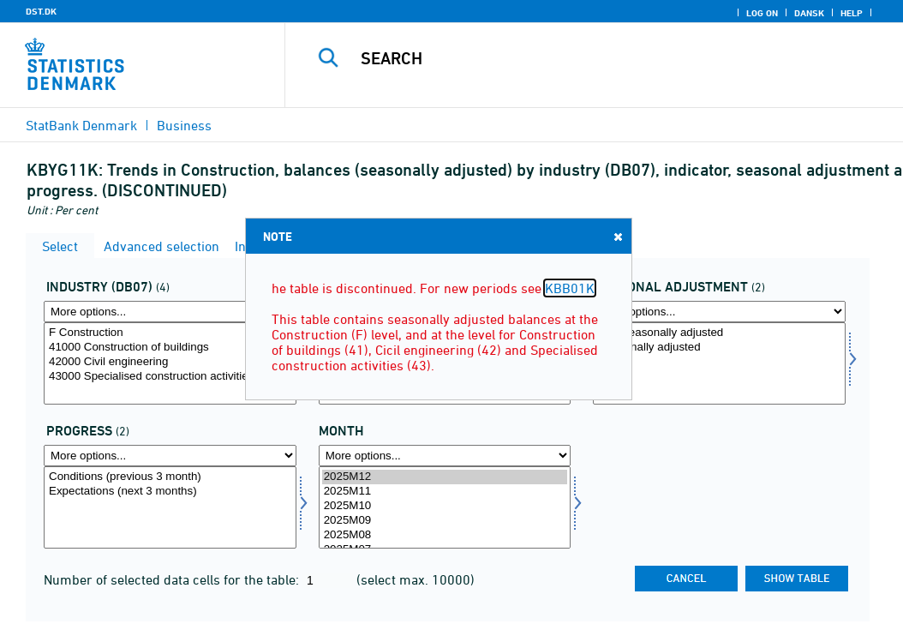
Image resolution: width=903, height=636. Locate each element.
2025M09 (445, 520)
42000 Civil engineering (170, 362)
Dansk (809, 13)
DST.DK (41, 11)
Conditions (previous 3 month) (170, 477)
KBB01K (570, 288)
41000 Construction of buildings (170, 347)
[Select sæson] (719, 363)
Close (617, 236)
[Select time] (445, 507)
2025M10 (445, 506)
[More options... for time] (445, 455)
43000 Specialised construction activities (170, 376)
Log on (762, 13)
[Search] (598, 58)
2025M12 (445, 477)
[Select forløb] (170, 507)
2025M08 (445, 535)
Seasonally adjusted (719, 347)
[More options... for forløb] (170, 455)
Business (184, 125)
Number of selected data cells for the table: (173, 579)
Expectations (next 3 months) (170, 491)
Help (851, 13)
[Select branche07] (170, 363)
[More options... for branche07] (170, 311)
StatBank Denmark (81, 125)
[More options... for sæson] (719, 311)
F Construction (170, 333)
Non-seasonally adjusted (719, 333)
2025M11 (445, 491)
